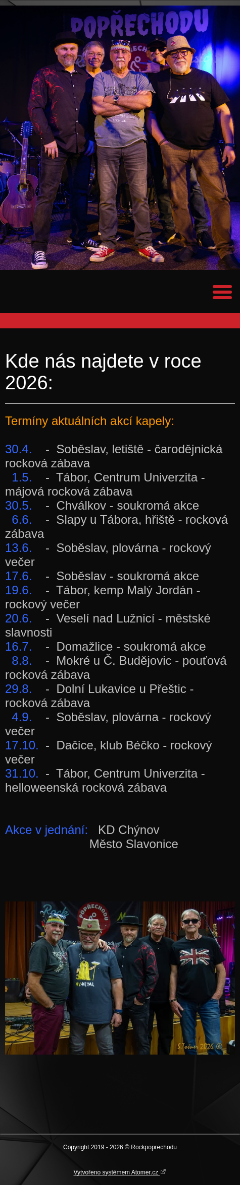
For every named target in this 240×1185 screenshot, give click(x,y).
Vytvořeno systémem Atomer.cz (120, 1172)
